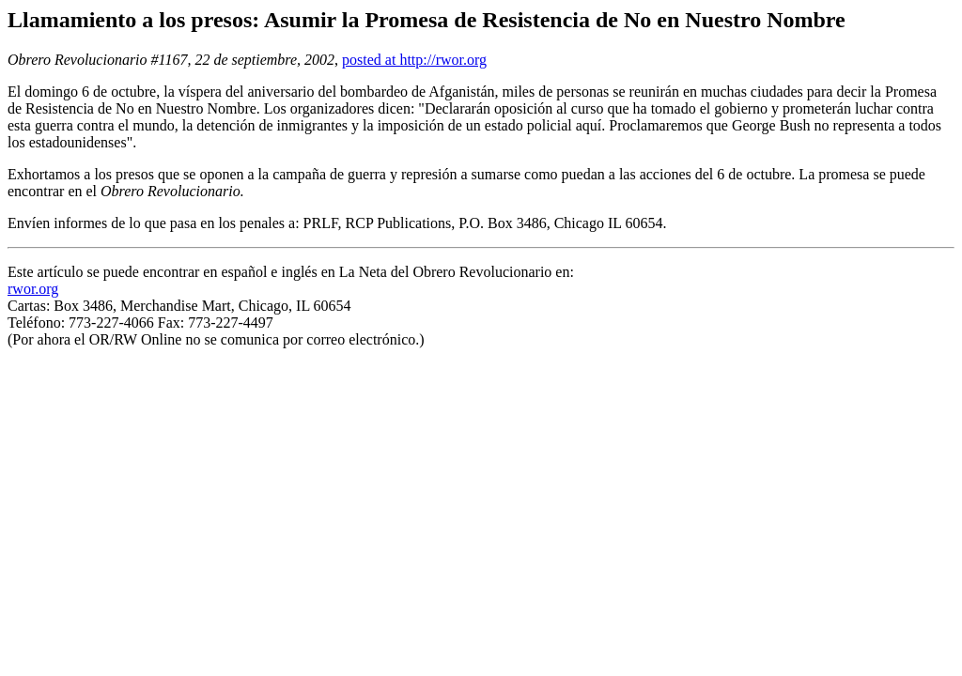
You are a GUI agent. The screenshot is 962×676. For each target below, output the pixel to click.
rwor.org (33, 289)
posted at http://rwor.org (414, 60)
